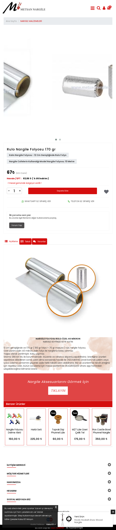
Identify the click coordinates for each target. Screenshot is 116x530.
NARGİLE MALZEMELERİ (31, 21)
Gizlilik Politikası (37, 524)
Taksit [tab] (25, 241)
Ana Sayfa (11, 21)
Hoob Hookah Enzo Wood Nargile (88, 521)
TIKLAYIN (58, 390)
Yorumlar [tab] (39, 241)
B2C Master (57, 527)
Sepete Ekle (62, 190)
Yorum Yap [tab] (16, 225)
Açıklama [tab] (11, 241)
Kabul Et (51, 524)
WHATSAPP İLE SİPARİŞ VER (36, 201)
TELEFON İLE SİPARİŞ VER (81, 201)
